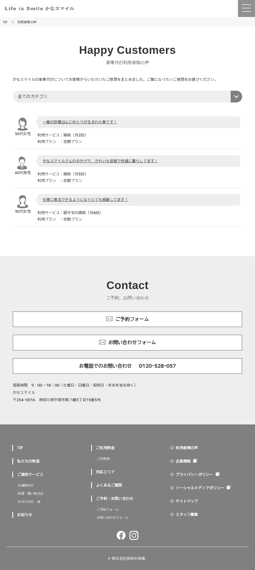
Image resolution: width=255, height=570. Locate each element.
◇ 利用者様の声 (184, 448)
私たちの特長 (28, 461)
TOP (20, 448)
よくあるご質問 (109, 485)
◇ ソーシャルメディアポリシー (197, 488)
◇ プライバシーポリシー (191, 474)
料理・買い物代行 (31, 493)
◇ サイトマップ (184, 501)
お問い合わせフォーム (132, 342)
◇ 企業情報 (180, 461)
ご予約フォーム (132, 319)
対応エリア (105, 472)
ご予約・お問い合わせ (114, 498)
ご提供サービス (30, 474)
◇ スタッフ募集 (184, 514)
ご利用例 (103, 458)
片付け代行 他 (29, 501)
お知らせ (24, 515)
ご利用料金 (105, 448)
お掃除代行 (26, 485)
